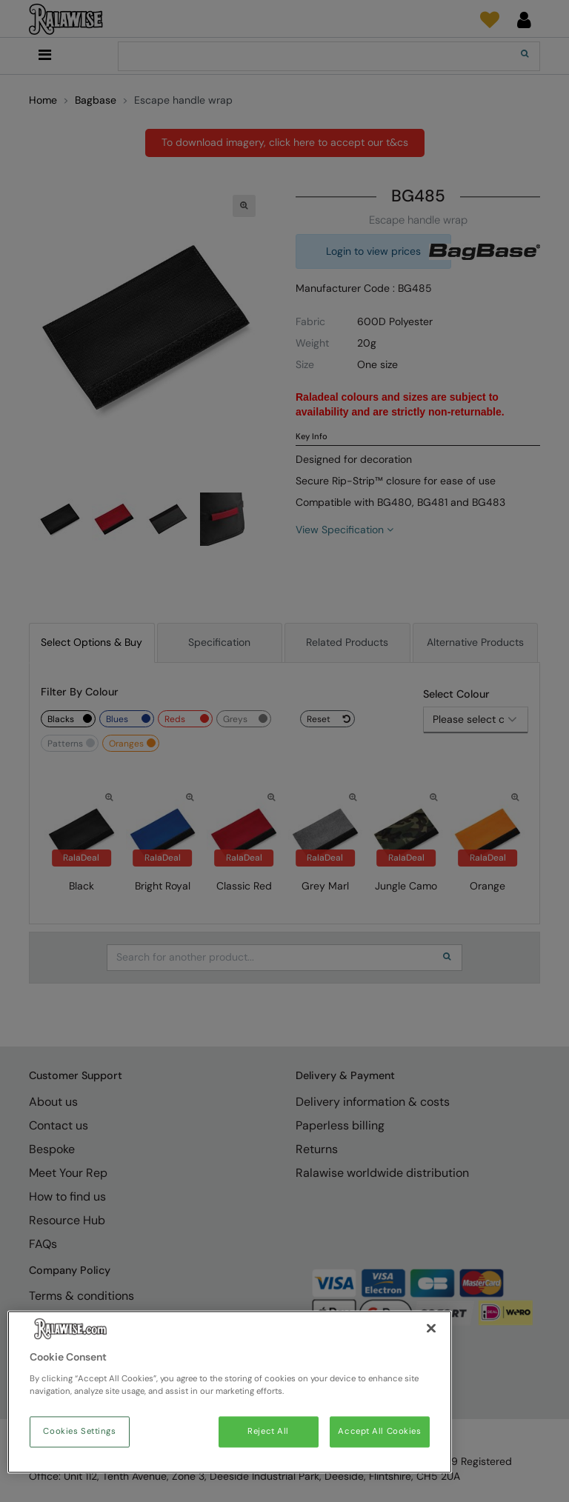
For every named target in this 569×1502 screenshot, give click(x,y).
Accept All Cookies (379, 1432)
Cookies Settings (79, 1432)
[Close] (431, 1328)
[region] (229, 1392)
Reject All (268, 1432)
